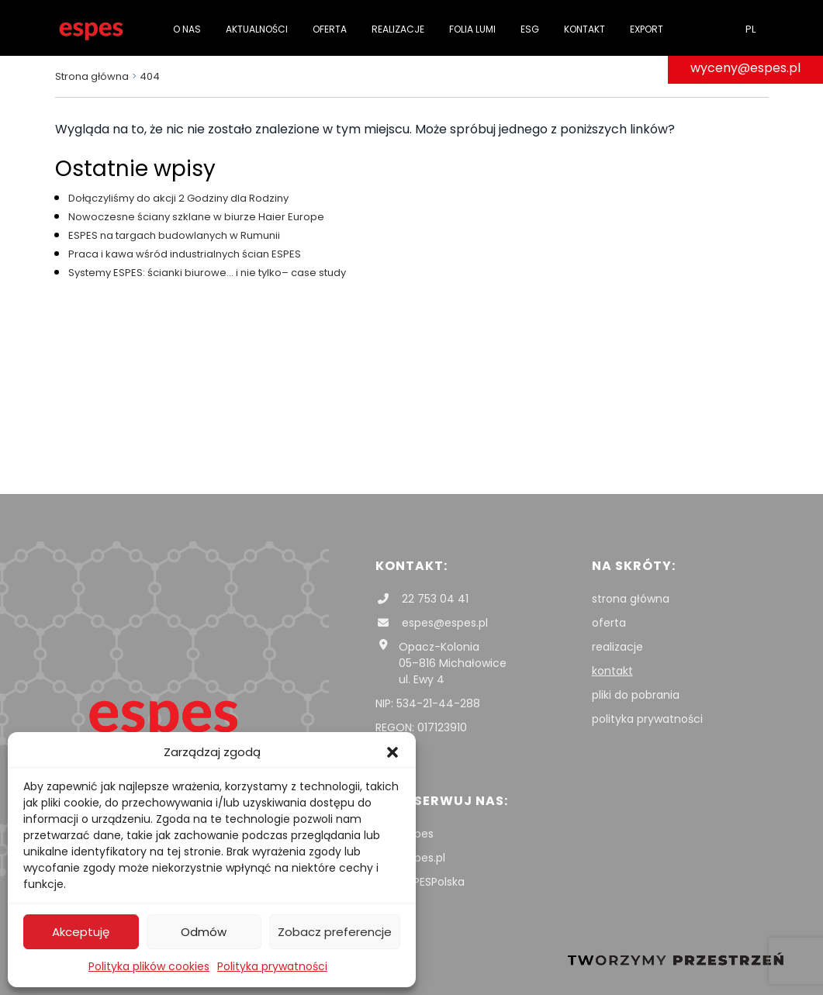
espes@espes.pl (431, 623)
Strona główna (92, 76)
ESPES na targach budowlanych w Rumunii (174, 235)
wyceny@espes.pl (745, 68)
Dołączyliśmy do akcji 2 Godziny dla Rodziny (178, 198)
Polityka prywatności (272, 966)
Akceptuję (80, 932)
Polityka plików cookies (148, 966)
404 (150, 76)
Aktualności (257, 29)
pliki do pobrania (635, 695)
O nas (187, 29)
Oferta (330, 29)
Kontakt (584, 29)
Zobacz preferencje (335, 932)
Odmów (203, 932)
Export (646, 29)
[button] (392, 752)
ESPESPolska (420, 882)
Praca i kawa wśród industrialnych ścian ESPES (184, 254)
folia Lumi (472, 29)
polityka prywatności (647, 719)
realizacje (617, 647)
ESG (529, 29)
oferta (609, 623)
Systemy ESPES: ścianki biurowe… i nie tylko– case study (207, 272)
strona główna (630, 598)
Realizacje (398, 29)
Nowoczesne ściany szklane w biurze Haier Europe (196, 216)
